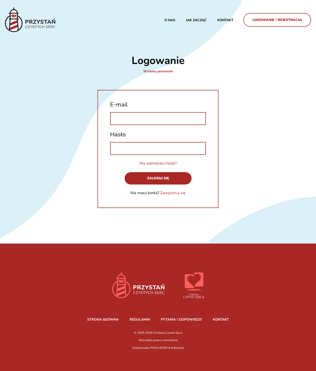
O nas (169, 20)
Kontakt (225, 20)
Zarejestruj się (173, 193)
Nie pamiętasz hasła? (158, 163)
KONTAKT (221, 319)
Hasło (118, 134)
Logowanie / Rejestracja (277, 20)
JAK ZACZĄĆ (196, 20)
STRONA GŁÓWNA (102, 319)
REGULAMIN (140, 319)
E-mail (119, 104)
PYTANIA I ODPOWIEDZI (181, 319)
